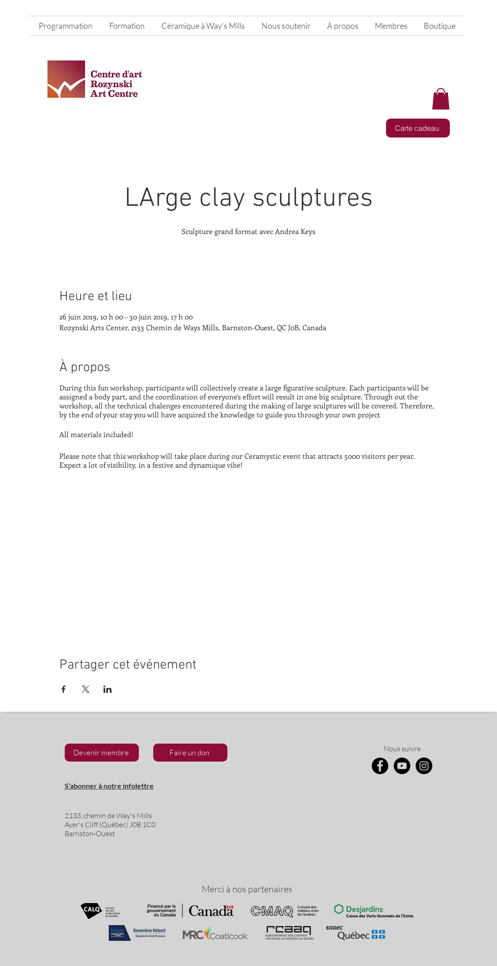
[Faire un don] (190, 753)
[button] (441, 99)
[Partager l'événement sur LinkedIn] (107, 689)
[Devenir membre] (102, 753)
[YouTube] (402, 766)
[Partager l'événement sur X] (85, 689)
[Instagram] (424, 766)
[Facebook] (380, 766)
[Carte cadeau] (418, 128)
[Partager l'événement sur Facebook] (63, 689)
